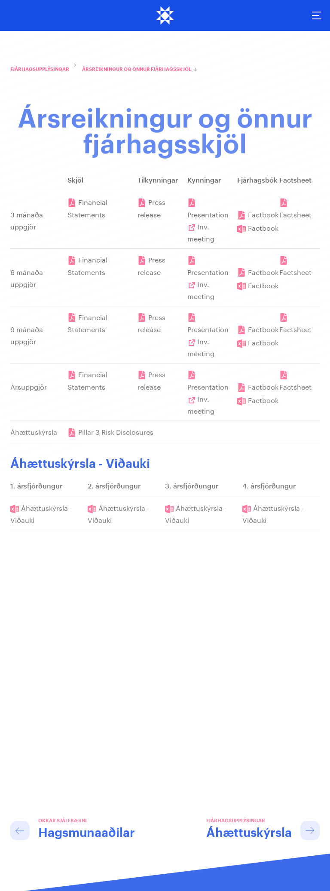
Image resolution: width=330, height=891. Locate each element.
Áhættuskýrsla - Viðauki (41, 513)
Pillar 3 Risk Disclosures (115, 431)
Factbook (263, 213)
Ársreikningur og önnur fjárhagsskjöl (136, 69)
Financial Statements (87, 207)
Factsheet (295, 213)
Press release (151, 207)
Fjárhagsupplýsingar (39, 69)
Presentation (208, 213)
